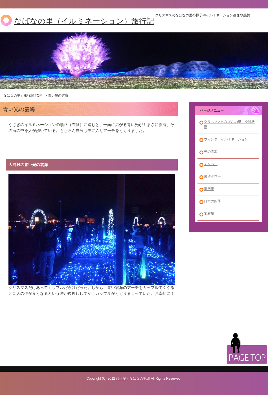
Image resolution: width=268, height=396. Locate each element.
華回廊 (209, 189)
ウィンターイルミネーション (226, 139)
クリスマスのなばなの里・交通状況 (229, 124)
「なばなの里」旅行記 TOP (21, 96)
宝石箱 (209, 214)
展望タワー (212, 176)
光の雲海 (211, 152)
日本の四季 (212, 201)
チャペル (211, 164)
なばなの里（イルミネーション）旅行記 (84, 21)
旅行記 (121, 378)
